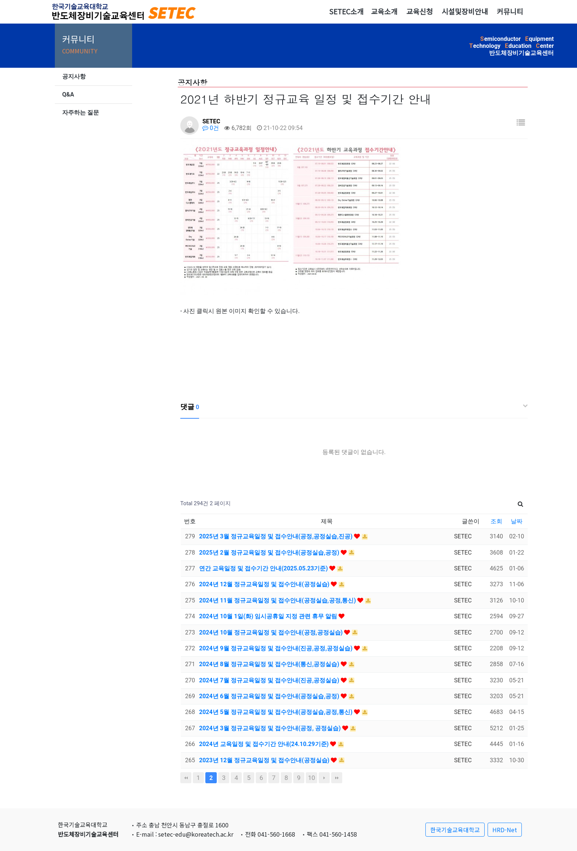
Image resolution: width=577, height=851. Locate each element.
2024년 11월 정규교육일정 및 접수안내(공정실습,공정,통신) (278, 600)
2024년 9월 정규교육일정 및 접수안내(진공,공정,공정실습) (276, 648)
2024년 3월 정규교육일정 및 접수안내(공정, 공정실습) (270, 728)
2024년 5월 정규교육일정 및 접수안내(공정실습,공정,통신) (276, 711)
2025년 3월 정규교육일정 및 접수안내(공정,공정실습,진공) (276, 536)
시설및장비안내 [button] (465, 11)
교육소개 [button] (384, 11)
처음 (185, 777)
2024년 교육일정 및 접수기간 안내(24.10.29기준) (264, 744)
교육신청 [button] (419, 11)
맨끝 (336, 777)
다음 (324, 777)
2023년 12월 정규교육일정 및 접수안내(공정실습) (265, 760)
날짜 (517, 521)
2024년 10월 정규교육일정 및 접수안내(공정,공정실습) (271, 632)
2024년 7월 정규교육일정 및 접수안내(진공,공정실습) (270, 680)
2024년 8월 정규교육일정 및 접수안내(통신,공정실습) (270, 664)
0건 (210, 127)
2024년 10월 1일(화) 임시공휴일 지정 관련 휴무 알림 (269, 616)
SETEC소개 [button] (346, 11)
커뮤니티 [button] (510, 11)
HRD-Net (504, 829)
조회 (496, 521)
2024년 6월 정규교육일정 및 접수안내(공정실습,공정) (270, 696)
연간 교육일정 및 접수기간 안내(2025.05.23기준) (264, 568)
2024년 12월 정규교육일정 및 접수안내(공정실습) (265, 584)
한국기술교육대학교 (455, 829)
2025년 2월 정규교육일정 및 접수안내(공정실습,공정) (270, 552)
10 (311, 777)
